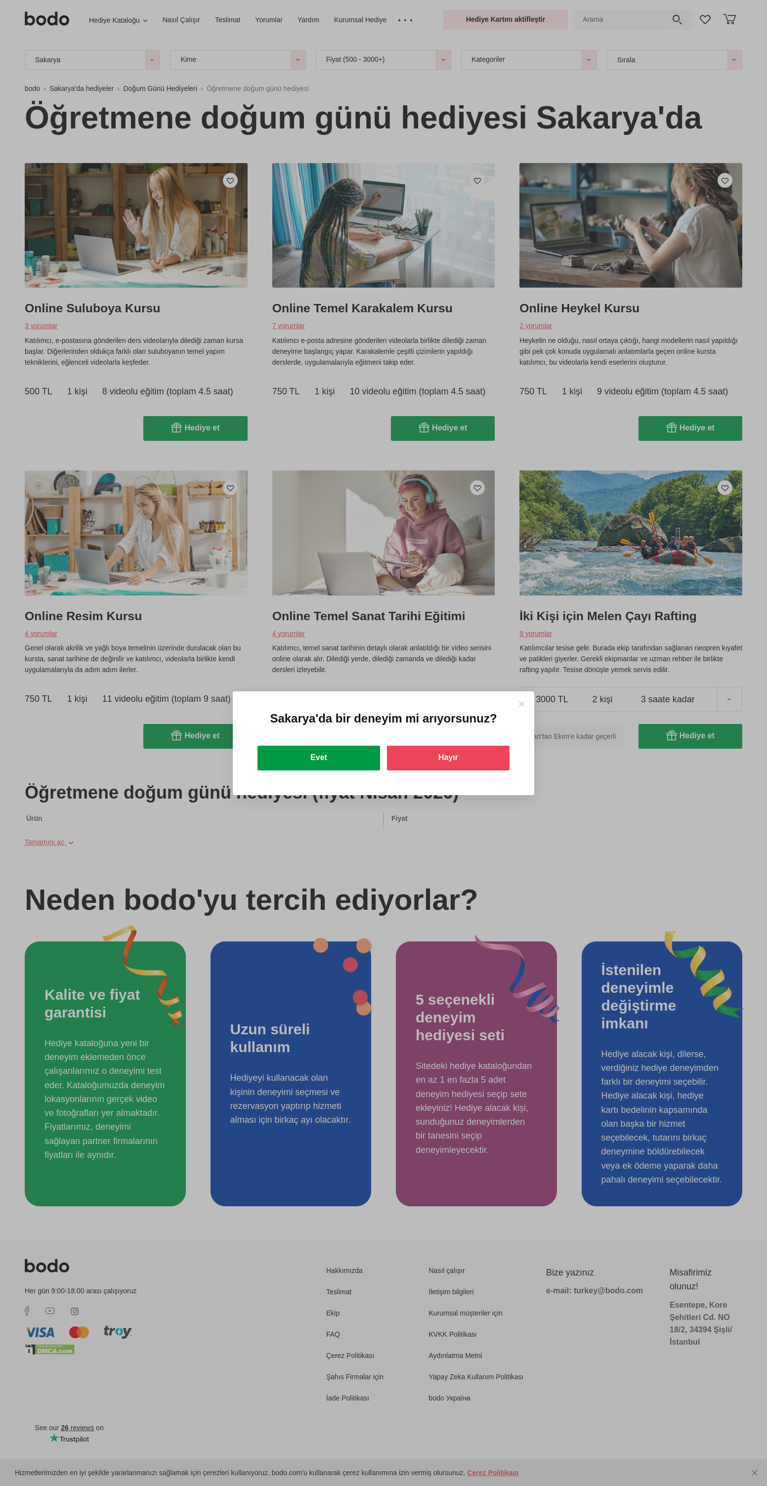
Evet (318, 757)
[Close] (521, 704)
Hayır (448, 757)
